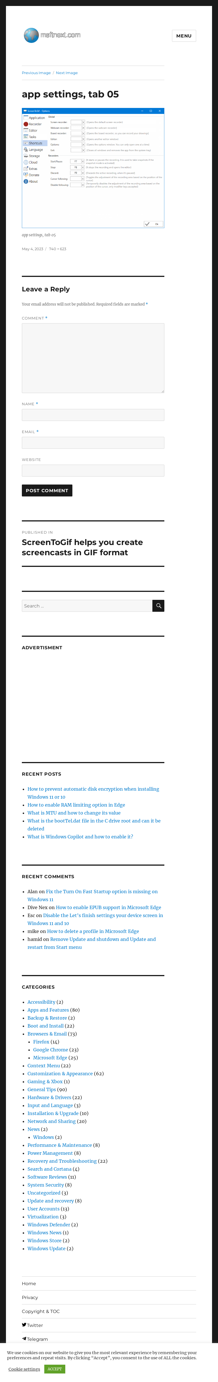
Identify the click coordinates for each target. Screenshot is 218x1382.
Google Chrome (50, 1050)
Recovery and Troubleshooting (62, 1161)
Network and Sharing (52, 1121)
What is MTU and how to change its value (74, 813)
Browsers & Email (47, 1034)
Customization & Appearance (60, 1073)
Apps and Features (48, 1010)
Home (29, 1283)
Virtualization (43, 1217)
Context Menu (44, 1065)
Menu (184, 36)
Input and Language (50, 1105)
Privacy (30, 1297)
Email (30, 431)
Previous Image (36, 72)
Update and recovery (51, 1201)
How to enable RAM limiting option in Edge (76, 805)
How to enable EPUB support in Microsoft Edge (108, 907)
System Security (46, 1185)
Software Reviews (47, 1177)
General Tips (42, 1089)
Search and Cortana (50, 1169)
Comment (35, 318)
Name (30, 404)
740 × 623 (57, 249)
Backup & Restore (47, 1018)
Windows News (45, 1232)
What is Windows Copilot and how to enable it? (80, 837)
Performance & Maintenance (60, 1145)
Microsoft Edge (50, 1057)
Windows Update (47, 1248)
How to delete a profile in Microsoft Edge (93, 931)
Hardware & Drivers (49, 1097)
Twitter (35, 1325)
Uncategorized (44, 1193)
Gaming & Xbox (45, 1081)
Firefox (41, 1042)
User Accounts (44, 1209)
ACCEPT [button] (55, 1369)
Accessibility (41, 1002)
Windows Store (45, 1240)
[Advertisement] (94, 699)
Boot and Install (46, 1026)
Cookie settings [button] (24, 1369)
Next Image (67, 72)
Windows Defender (49, 1224)
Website (31, 459)
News (34, 1129)
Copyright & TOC (41, 1311)
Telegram (37, 1339)
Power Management (50, 1153)
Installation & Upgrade (53, 1113)
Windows (43, 1137)
